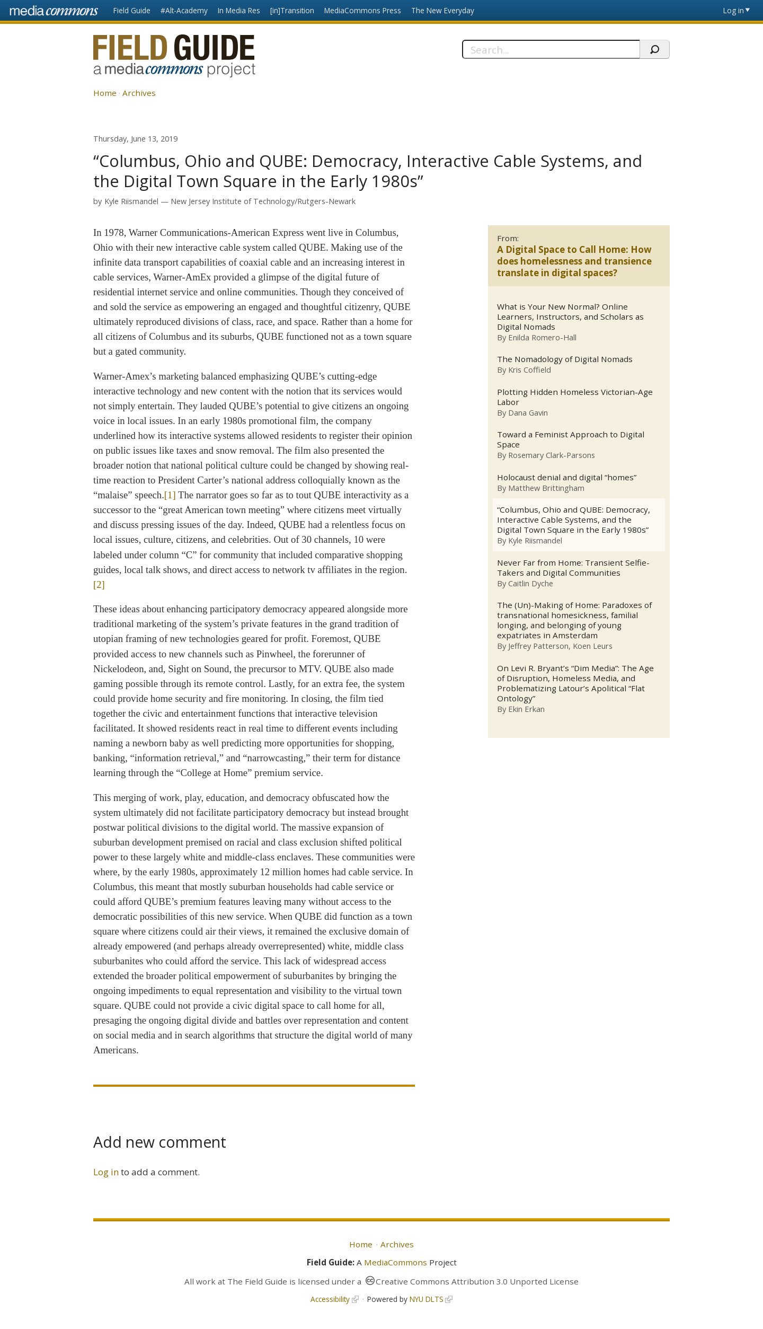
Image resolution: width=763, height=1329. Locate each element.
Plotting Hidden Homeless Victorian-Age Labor (575, 397)
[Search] (551, 49)
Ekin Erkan (526, 709)
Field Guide (131, 10)
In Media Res (239, 10)
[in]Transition (292, 10)
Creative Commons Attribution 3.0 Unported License (477, 1281)
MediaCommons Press (362, 10)
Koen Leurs (593, 646)
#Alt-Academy (184, 10)
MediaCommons (395, 1262)
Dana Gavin (528, 412)
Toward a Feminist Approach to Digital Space (570, 439)
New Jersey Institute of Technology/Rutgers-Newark (263, 201)
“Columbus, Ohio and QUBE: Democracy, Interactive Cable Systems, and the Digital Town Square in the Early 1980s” (573, 520)
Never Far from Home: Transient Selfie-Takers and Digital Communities (573, 568)
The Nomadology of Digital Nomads (565, 359)
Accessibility (330, 1299)
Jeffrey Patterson (538, 646)
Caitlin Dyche (530, 583)
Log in (733, 10)
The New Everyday (442, 10)
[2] (99, 584)
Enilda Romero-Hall (542, 337)
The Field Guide (257, 1281)
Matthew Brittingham (546, 487)
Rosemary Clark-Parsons (551, 455)
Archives (139, 92)
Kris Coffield (529, 370)
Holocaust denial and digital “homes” (566, 477)
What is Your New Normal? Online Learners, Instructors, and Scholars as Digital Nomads (570, 317)
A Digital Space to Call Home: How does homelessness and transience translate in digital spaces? (574, 261)
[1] (170, 494)
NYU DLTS (426, 1299)
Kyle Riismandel (131, 201)
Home (105, 92)
